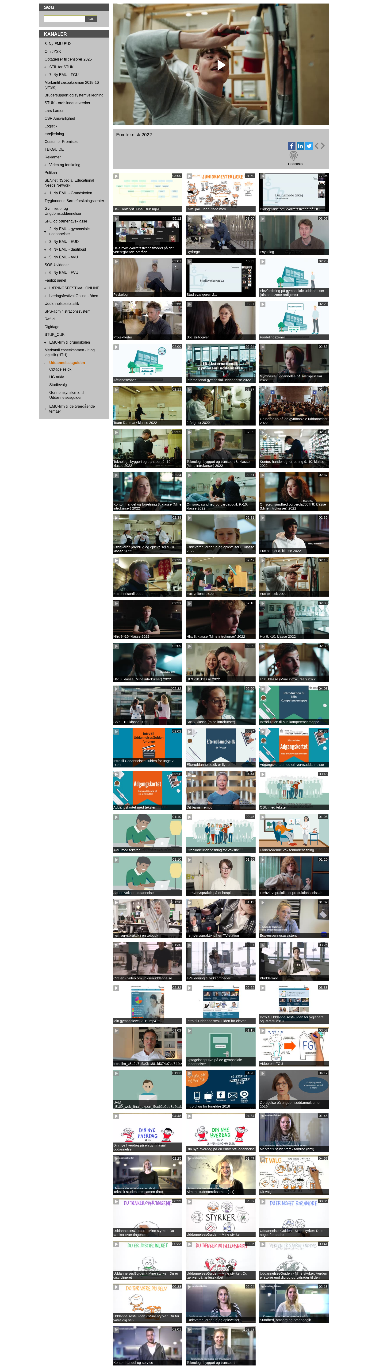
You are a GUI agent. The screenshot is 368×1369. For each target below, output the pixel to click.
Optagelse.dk (60, 369)
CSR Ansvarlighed (60, 118)
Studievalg (58, 385)
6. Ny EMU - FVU (63, 273)
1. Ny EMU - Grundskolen (70, 193)
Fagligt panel (55, 280)
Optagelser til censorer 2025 (68, 59)
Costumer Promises (61, 142)
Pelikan (51, 173)
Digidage (52, 327)
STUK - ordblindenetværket (67, 103)
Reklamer (53, 157)
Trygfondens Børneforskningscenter (74, 201)
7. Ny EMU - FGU (64, 75)
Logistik (51, 126)
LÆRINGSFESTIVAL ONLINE (74, 288)
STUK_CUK (55, 335)
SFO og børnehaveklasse (66, 221)
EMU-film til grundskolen (69, 342)
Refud (50, 319)
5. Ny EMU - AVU (63, 257)
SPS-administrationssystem (68, 311)
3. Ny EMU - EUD (64, 242)
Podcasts (295, 164)
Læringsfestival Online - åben (73, 296)
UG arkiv (56, 377)
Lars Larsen (55, 111)
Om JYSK (53, 52)
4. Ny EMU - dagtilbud (67, 249)
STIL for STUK (61, 67)
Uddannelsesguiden (67, 363)
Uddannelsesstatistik (62, 304)
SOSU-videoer (57, 265)
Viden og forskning (64, 165)
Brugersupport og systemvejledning (74, 95)
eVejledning (54, 134)
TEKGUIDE (54, 149)
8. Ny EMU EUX (58, 44)
